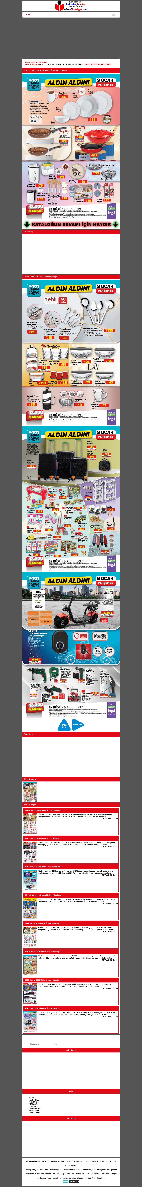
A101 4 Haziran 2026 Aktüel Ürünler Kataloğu (42, 1008)
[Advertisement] (71, 38)
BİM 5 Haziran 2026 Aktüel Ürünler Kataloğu (42, 980)
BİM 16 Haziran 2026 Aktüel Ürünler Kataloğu (42, 810)
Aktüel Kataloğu (98, 1178)
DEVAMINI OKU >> (110, 818)
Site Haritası (76, 1174)
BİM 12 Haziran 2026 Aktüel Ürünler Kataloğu (42, 838)
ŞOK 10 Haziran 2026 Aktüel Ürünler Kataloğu (43, 895)
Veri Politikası (34, 1100)
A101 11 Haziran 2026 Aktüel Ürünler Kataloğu (62, 64)
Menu (28, 14)
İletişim (31, 1098)
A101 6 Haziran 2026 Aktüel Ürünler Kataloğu (42, 952)
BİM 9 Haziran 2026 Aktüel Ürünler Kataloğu (42, 923)
